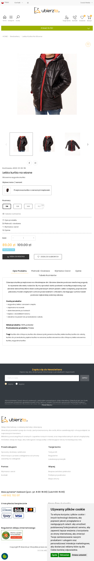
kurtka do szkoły (78, 334)
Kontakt (17, 3)
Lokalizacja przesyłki (56, 459)
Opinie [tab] (78, 271)
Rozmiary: (6, 200)
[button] (67, 18)
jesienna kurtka (53, 334)
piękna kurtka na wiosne (36, 337)
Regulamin (53, 456)
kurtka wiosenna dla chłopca (59, 337)
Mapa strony (53, 479)
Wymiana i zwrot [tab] (63, 271)
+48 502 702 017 (10, 495)
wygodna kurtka (19, 340)
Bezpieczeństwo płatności (59, 471)
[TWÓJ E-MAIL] (42, 378)
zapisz (10, 384)
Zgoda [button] (54, 555)
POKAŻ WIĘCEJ (47, 405)
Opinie (6, 230)
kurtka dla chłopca (19, 334)
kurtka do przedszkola (15, 337)
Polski (5, 2)
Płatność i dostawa (11, 223)
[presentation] (6, 144)
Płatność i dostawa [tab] (40, 271)
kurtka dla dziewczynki (37, 334)
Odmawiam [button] (64, 555)
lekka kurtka (66, 334)
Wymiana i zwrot (10, 227)
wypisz (21, 384)
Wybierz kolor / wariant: (12, 182)
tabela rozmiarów (11, 214)
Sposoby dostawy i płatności (13, 452)
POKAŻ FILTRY (66, 28)
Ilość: (4, 238)
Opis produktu (9, 220)
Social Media (85, 3)
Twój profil (52, 452)
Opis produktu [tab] (20, 271)
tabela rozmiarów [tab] (48, 275)
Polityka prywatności (57, 475)
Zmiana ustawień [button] (79, 555)
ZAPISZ (84, 378)
